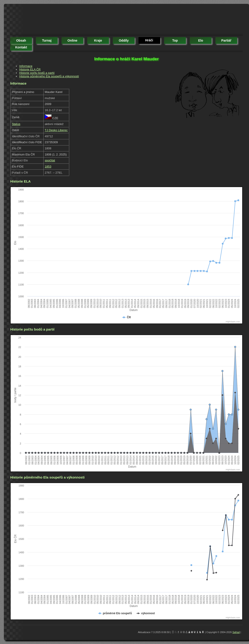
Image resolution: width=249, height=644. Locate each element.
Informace (25, 66)
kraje (98, 40)
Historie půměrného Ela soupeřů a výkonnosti (49, 76)
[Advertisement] (92, 20)
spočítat (50, 160)
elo (200, 40)
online (72, 40)
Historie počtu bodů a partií (36, 73)
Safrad (236, 632)
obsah (21, 40)
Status (16, 124)
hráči (149, 40)
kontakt (21, 47)
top (175, 40)
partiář (226, 40)
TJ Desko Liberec (56, 130)
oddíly (124, 40)
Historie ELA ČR (30, 69)
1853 (48, 166)
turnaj (47, 40)
